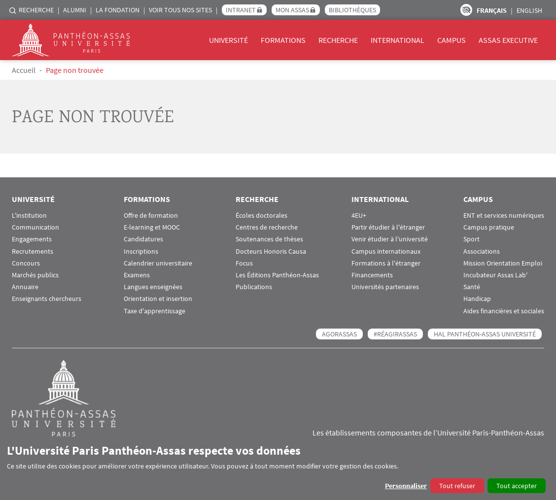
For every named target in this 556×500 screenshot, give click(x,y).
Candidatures (143, 239)
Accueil (23, 70)
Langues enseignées (153, 287)
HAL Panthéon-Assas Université (485, 334)
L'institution (29, 215)
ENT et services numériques (503, 215)
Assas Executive (508, 40)
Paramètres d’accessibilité (466, 10)
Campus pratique (488, 227)
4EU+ (358, 215)
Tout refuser (457, 485)
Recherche (36, 9)
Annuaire (25, 287)
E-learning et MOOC (152, 227)
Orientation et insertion (158, 299)
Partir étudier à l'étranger (388, 227)
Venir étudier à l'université (389, 239)
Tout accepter (516, 485)
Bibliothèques (352, 9)
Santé (471, 287)
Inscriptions (141, 251)
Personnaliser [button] (406, 485)
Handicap (477, 299)
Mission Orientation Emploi (502, 263)
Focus (244, 263)
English (529, 10)
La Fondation (117, 9)
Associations (481, 251)
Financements (372, 275)
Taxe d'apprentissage (154, 311)
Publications (254, 287)
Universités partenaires (385, 287)
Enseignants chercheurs (46, 299)
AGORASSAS (339, 334)
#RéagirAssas (395, 334)
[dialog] (278, 468)
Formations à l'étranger (385, 263)
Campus (451, 40)
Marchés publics (35, 275)
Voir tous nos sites (180, 9)
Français (492, 10)
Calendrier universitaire (158, 263)
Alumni (74, 9)
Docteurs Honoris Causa (271, 251)
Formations (283, 40)
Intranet (241, 9)
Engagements (32, 239)
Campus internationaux (385, 251)
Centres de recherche (267, 227)
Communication (35, 227)
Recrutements (32, 251)
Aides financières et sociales (503, 311)
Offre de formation (151, 215)
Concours (26, 263)
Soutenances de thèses (269, 239)
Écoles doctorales (261, 215)
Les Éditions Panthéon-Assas (277, 275)
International (397, 40)
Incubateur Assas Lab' (495, 275)
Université (228, 40)
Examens (137, 275)
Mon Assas (292, 9)
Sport (471, 239)
